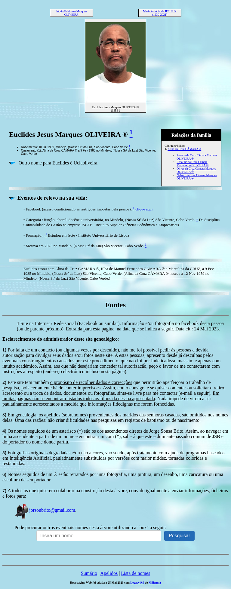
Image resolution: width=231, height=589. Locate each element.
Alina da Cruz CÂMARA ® (184, 149)
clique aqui (143, 209)
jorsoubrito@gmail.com (44, 510)
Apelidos (109, 573)
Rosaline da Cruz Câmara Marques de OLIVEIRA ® (192, 163)
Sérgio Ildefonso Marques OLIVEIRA (71, 13)
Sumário (89, 573)
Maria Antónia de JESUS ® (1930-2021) (160, 13)
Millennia (155, 582)
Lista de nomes (135, 573)
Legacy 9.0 (137, 582)
